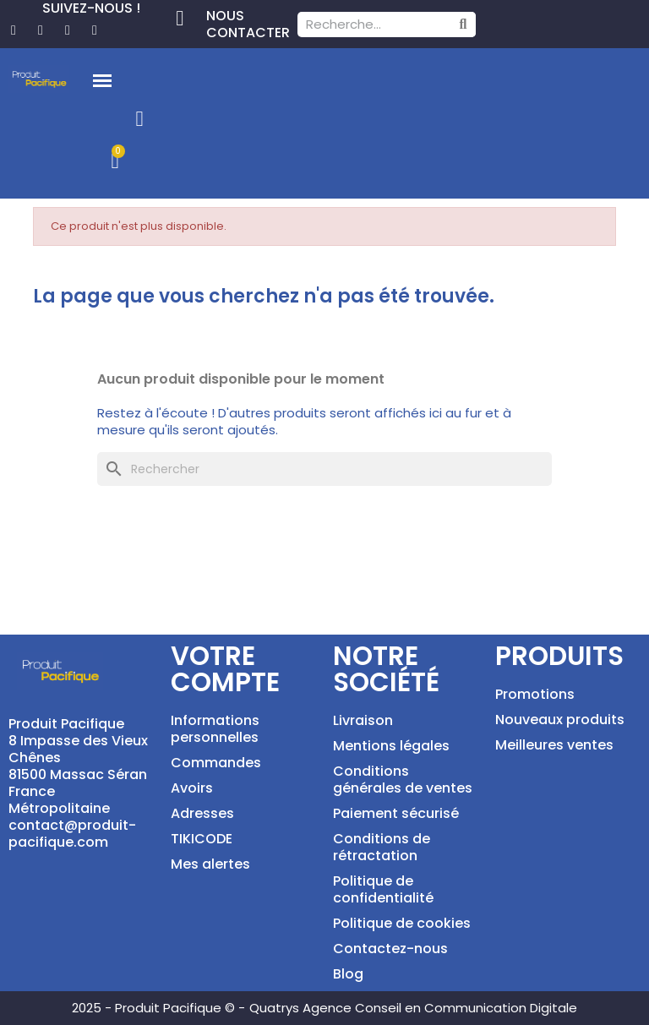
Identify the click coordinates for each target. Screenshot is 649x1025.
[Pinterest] (40, 30)
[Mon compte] (140, 118)
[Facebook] (13, 30)
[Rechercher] (324, 469)
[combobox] (367, 24)
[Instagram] (67, 30)
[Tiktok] (94, 30)
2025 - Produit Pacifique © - (158, 1008)
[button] (102, 81)
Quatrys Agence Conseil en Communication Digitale (413, 1008)
